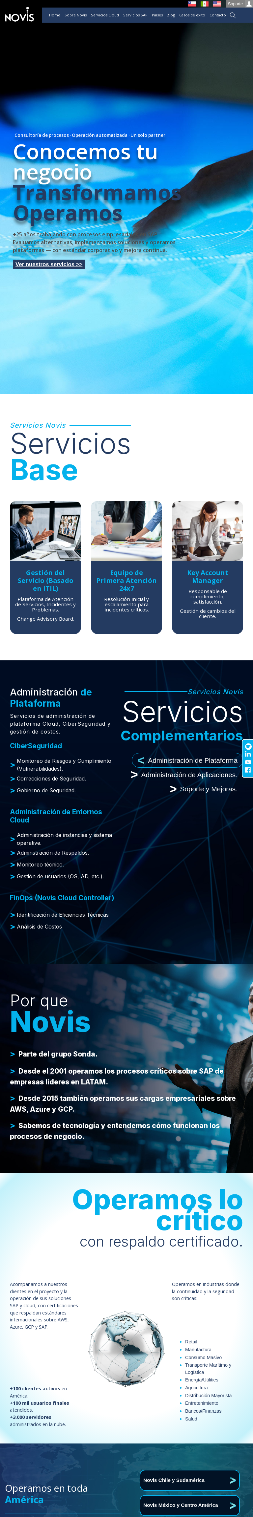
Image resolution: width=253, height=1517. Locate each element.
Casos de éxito (192, 14)
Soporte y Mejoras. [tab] (203, 789)
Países (157, 14)
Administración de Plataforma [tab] (187, 760)
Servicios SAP (135, 14)
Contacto (218, 14)
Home (54, 14)
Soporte (240, 4)
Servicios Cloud (105, 14)
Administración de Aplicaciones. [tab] (184, 774)
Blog (171, 14)
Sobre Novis (76, 14)
